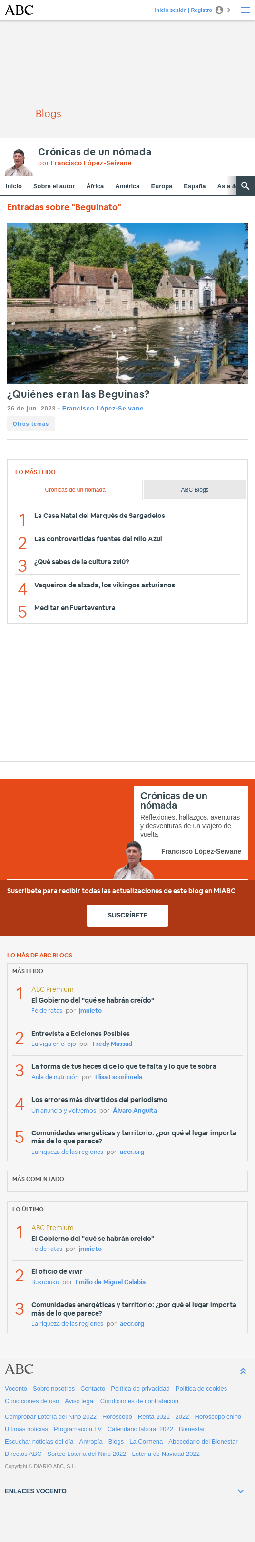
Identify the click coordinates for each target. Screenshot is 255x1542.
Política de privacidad (140, 1388)
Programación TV (78, 1429)
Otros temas (31, 424)
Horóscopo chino (218, 1416)
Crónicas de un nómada (95, 152)
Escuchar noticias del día (39, 1441)
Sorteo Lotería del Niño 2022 (86, 1453)
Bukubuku (45, 1282)
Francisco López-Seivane (103, 408)
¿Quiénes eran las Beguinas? (78, 395)
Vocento (16, 1388)
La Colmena (146, 1441)
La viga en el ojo (53, 1044)
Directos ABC (23, 1453)
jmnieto (90, 1011)
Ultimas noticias (26, 1429)
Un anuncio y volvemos (63, 1111)
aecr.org (132, 1152)
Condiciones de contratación (139, 1401)
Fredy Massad (112, 1044)
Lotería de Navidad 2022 (166, 1453)
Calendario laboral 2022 (140, 1429)
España (195, 186)
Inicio (14, 186)
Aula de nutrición (54, 1077)
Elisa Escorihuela (118, 1077)
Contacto (92, 1388)
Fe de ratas (46, 1011)
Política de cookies (201, 1388)
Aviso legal (80, 1401)
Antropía (91, 1441)
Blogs (116, 1441)
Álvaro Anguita (135, 1111)
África (95, 186)
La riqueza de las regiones (67, 1152)
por (85, 163)
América (127, 186)
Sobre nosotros (54, 1388)
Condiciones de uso (32, 1401)
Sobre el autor (54, 186)
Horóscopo (117, 1416)
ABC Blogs (195, 490)
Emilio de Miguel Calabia (111, 1282)
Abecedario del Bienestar (202, 1441)
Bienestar (192, 1429)
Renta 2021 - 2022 (163, 1416)
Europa (162, 186)
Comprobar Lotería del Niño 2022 (51, 1416)
